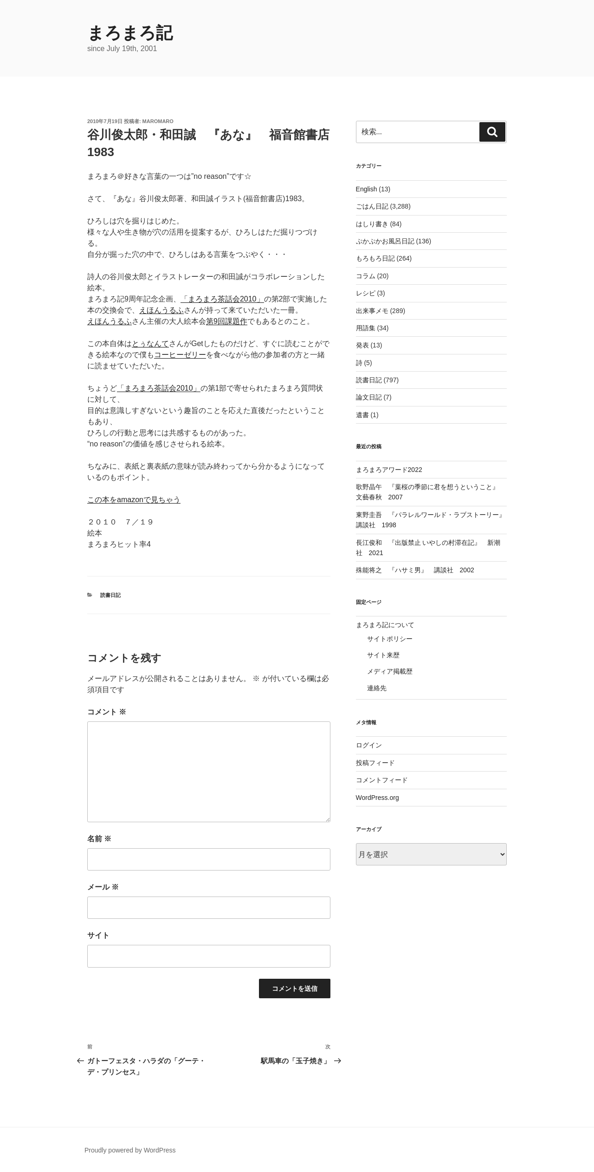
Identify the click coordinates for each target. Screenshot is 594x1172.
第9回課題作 (226, 321)
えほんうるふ (161, 310)
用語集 (365, 328)
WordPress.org (377, 797)
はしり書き (372, 224)
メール (103, 887)
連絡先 (377, 688)
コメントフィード (382, 780)
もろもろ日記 (375, 258)
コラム (365, 276)
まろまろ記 (130, 32)
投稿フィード (375, 762)
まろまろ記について (385, 625)
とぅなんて (150, 343)
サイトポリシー (390, 638)
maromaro (158, 121)
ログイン (369, 745)
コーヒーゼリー (180, 355)
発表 (362, 345)
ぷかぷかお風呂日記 (385, 241)
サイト (98, 935)
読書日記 (110, 595)
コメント (106, 712)
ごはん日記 (372, 206)
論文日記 (369, 397)
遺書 (362, 415)
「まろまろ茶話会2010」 (222, 299)
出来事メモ (372, 310)
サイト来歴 (383, 655)
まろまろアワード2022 (389, 469)
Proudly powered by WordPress (130, 1150)
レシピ (365, 293)
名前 (99, 839)
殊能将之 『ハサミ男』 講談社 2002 (415, 570)
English (366, 189)
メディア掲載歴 (390, 671)
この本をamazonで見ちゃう (134, 500)
